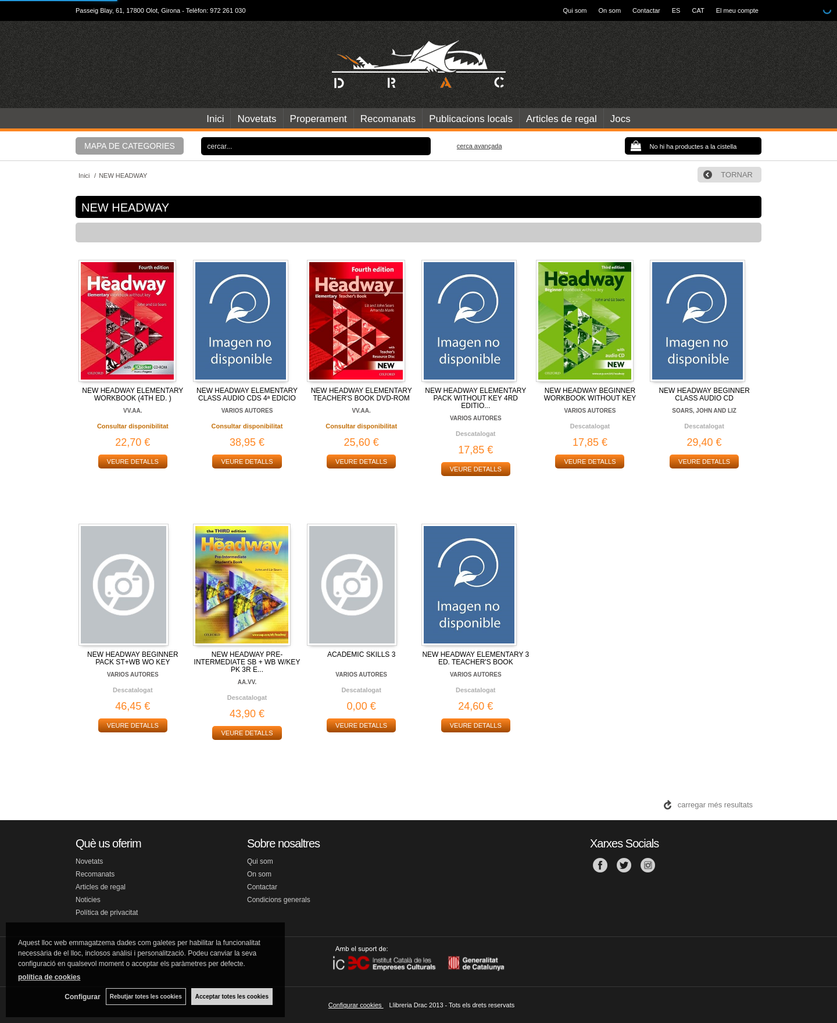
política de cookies (49, 977)
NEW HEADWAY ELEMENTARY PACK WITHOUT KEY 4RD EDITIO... (475, 398)
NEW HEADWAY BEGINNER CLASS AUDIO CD (704, 394)
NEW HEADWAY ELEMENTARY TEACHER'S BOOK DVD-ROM (361, 394)
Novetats (256, 118)
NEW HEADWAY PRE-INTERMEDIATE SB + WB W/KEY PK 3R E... (247, 662)
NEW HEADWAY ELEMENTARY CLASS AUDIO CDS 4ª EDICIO (247, 394)
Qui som (575, 10)
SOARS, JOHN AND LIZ (704, 410)
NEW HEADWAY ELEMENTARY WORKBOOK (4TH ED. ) (132, 394)
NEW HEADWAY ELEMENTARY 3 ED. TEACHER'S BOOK (475, 658)
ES (676, 10)
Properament (318, 118)
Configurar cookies (356, 1004)
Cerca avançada (479, 145)
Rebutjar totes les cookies (145, 996)
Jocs (620, 118)
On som (610, 10)
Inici (215, 118)
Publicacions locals (471, 118)
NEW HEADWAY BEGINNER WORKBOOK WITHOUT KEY (590, 394)
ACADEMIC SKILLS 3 (361, 654)
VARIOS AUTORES (247, 410)
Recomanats (388, 118)
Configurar (81, 997)
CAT (698, 10)
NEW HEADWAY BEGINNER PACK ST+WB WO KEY (132, 658)
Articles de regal (561, 118)
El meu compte (737, 10)
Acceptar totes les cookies (232, 996)
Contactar (646, 10)
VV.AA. (132, 410)
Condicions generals (278, 900)
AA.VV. (247, 682)
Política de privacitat (107, 912)
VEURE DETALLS (133, 461)
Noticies (88, 900)
